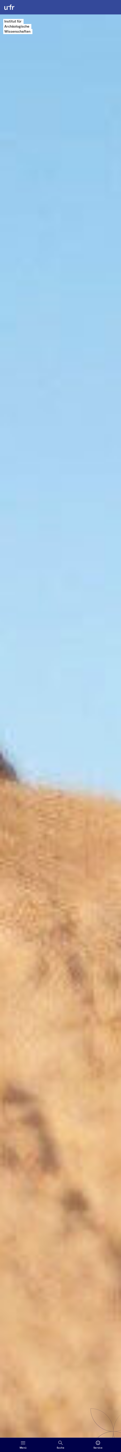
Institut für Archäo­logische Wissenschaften (17, 26)
